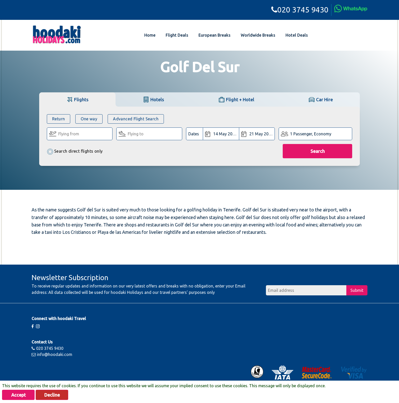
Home (149, 35)
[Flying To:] (149, 133)
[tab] (77, 99)
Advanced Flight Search (136, 119)
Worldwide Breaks (258, 35)
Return (58, 119)
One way (89, 119)
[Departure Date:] (221, 133)
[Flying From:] (79, 133)
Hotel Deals (297, 35)
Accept (18, 394)
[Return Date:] (257, 133)
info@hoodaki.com (52, 354)
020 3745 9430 (300, 9)
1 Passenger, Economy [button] (310, 134)
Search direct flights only (75, 151)
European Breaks (214, 35)
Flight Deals (177, 35)
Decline (52, 394)
